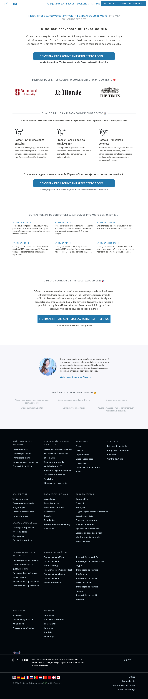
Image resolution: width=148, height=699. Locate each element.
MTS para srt (19, 243)
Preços (70, 4)
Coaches (48, 516)
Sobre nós (83, 4)
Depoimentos (82, 454)
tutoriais (63, 370)
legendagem (60, 662)
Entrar (95, 4)
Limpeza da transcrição (55, 483)
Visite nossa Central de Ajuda (74, 377)
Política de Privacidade (124, 685)
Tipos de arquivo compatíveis (55, 16)
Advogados (18, 536)
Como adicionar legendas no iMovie (74, 400)
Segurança (49, 636)
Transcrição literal (21, 457)
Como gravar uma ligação (73, 407)
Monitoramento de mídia (88, 537)
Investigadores (19, 531)
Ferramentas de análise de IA (58, 449)
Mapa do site (128, 681)
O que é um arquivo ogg (116, 400)
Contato (48, 632)
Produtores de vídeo (54, 507)
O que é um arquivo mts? (32, 407)
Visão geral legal (20, 499)
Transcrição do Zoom (54, 557)
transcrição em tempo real (25, 462)
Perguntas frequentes (118, 450)
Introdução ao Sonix (117, 446)
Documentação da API (23, 619)
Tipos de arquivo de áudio (91, 16)
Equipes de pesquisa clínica (89, 532)
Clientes (80, 450)
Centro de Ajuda (91, 368)
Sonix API (17, 615)
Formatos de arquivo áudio (25, 581)
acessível (44, 665)
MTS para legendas (107, 222)
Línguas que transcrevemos (25, 560)
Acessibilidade (83, 541)
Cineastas (49, 528)
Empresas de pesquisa (86, 520)
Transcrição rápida (21, 453)
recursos (103, 368)
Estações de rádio (84, 516)
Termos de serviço (126, 689)
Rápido (80, 662)
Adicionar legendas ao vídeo (58, 470)
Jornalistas (49, 499)
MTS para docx (20, 222)
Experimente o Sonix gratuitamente (124, 4)
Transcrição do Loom (54, 574)
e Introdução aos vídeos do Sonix (82, 370)
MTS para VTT (62, 243)
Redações (80, 507)
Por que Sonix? (55, 4)
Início (31, 16)
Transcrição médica (22, 466)
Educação (80, 503)
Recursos (111, 454)
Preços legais (18, 507)
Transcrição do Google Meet (58, 569)
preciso (35, 665)
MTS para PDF (61, 222)
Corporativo (82, 499)
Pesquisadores (51, 503)
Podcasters (49, 511)
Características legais (23, 503)
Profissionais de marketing (57, 524)
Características (20, 449)
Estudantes (49, 520)
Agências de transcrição (87, 528)
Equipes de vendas (85, 524)
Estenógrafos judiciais (23, 527)
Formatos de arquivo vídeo (25, 585)
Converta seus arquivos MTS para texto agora (74, 56)
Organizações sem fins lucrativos (92, 511)
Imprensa (48, 628)
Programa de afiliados (23, 628)
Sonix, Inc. (24, 683)
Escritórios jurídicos (22, 540)
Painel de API (18, 623)
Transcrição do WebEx (87, 557)
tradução (49, 662)
